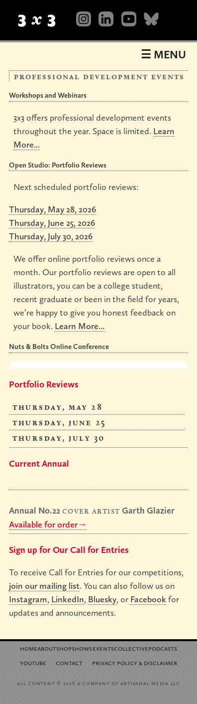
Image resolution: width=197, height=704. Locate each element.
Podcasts (162, 648)
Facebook (148, 599)
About (46, 648)
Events (103, 648)
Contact (69, 662)
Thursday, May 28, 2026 (52, 209)
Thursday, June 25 (59, 422)
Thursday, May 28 (57, 406)
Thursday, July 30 (58, 437)
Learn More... (79, 326)
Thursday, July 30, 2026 (51, 236)
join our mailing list (44, 585)
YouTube (33, 662)
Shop (64, 648)
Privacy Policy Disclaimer (134, 662)
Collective (131, 648)
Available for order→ (48, 524)
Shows (82, 648)
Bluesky (102, 599)
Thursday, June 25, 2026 (52, 222)
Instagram (28, 599)
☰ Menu (163, 54)
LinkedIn (67, 599)
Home (28, 648)
